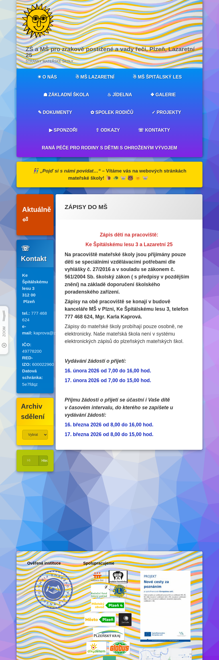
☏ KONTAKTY (154, 130)
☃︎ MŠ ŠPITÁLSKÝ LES (157, 77)
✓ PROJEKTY (166, 112)
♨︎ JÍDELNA (119, 94)
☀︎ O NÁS (47, 77)
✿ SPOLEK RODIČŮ (111, 112)
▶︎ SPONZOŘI (63, 130)
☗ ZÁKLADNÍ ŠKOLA (66, 94)
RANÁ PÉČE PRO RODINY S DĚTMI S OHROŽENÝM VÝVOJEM (109, 147)
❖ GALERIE (163, 94)
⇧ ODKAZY (108, 130)
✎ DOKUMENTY (55, 112)
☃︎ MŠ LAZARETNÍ (95, 77)
